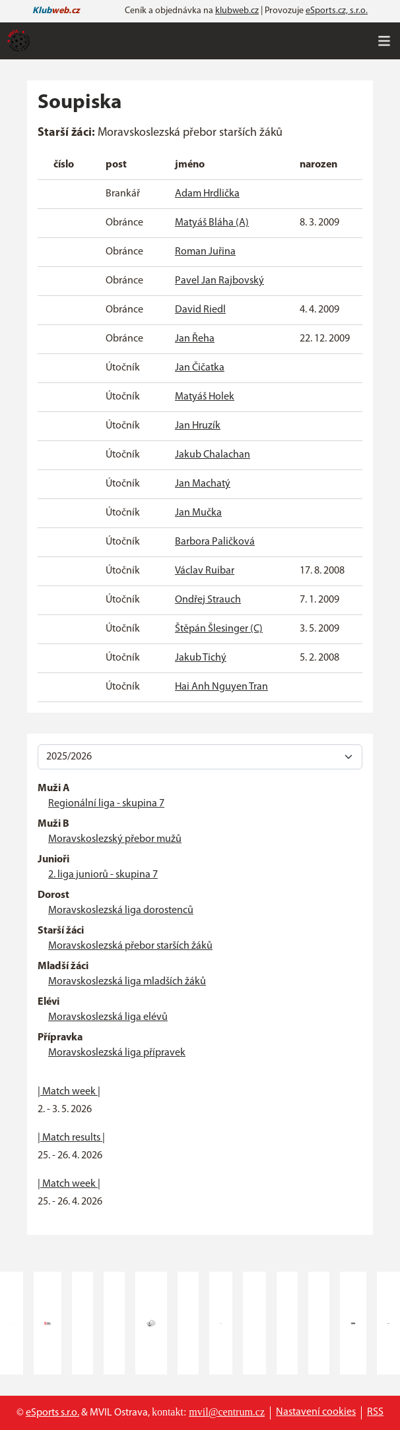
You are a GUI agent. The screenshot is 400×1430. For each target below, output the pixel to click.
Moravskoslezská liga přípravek (116, 1053)
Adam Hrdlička (207, 194)
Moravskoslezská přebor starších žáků (130, 946)
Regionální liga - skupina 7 (106, 803)
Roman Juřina (205, 252)
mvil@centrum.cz (227, 1411)
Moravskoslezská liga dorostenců (120, 910)
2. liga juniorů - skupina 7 (103, 875)
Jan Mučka (198, 513)
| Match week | (69, 1092)
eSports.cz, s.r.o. (337, 11)
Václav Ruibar (204, 571)
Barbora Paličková (215, 542)
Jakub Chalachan (212, 455)
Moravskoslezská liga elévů (108, 1017)
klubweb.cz (237, 11)
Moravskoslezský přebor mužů (115, 839)
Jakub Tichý (200, 658)
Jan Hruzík (197, 426)
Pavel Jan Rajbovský (219, 281)
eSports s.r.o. (52, 1413)
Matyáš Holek (204, 397)
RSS (375, 1412)
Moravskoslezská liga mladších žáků (127, 981)
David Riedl (200, 310)
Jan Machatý (202, 484)
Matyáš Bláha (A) (212, 223)
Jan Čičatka (199, 368)
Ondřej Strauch (208, 600)
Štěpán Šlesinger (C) (219, 629)
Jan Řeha (195, 339)
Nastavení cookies (316, 1412)
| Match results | (71, 1138)
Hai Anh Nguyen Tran (221, 687)
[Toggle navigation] (384, 40)
